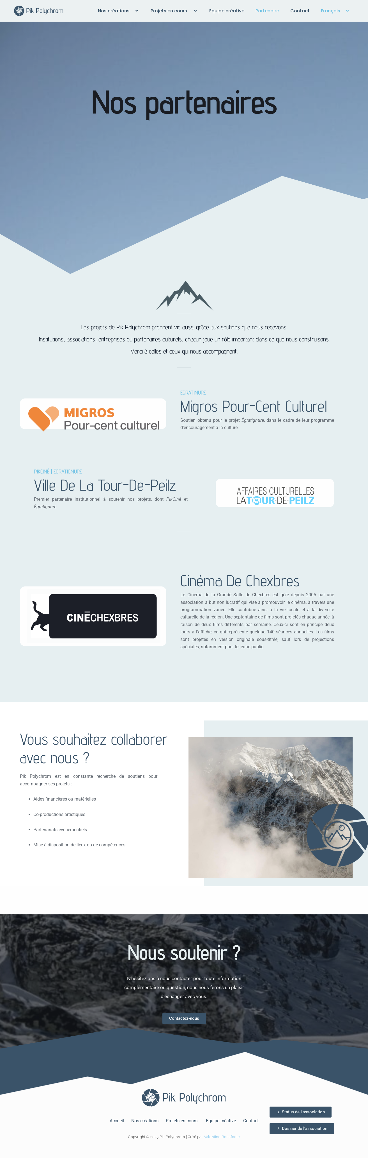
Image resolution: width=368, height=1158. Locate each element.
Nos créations (118, 11)
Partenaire (267, 11)
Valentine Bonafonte (222, 1137)
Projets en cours (174, 11)
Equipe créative (226, 11)
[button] (132, 11)
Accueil (117, 1120)
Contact (300, 11)
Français (335, 11)
